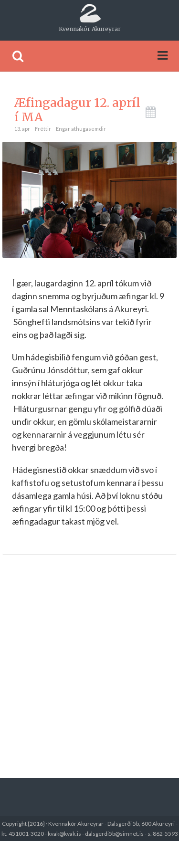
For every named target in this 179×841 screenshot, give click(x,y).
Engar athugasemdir (81, 129)
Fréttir (43, 129)
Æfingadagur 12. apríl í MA (77, 110)
